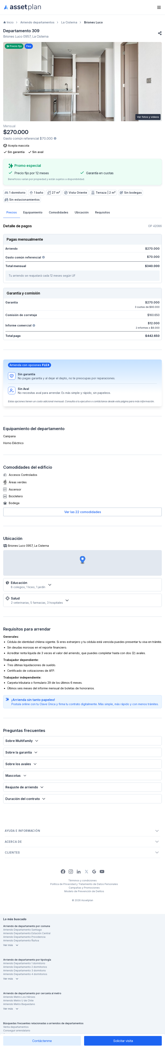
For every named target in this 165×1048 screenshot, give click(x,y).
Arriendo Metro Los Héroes (19, 996)
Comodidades (58, 212)
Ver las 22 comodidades (82, 512)
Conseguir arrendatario (16, 1030)
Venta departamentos (16, 1026)
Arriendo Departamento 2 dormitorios (25, 966)
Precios (11, 212)
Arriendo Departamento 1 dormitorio (24, 963)
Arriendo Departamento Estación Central (26, 933)
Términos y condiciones (82, 880)
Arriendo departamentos (37, 22)
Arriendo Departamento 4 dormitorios (25, 974)
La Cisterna (69, 22)
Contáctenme (42, 1041)
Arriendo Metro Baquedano (19, 1004)
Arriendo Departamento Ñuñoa (21, 940)
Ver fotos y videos (148, 116)
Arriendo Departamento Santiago (22, 929)
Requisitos (102, 212)
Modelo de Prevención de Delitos (84, 891)
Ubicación (82, 212)
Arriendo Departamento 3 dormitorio (24, 970)
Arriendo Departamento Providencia (24, 936)
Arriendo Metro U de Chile (18, 1000)
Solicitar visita (123, 1041)
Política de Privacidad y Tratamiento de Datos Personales (84, 884)
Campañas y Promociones (84, 887)
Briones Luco (93, 22)
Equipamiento (32, 212)
